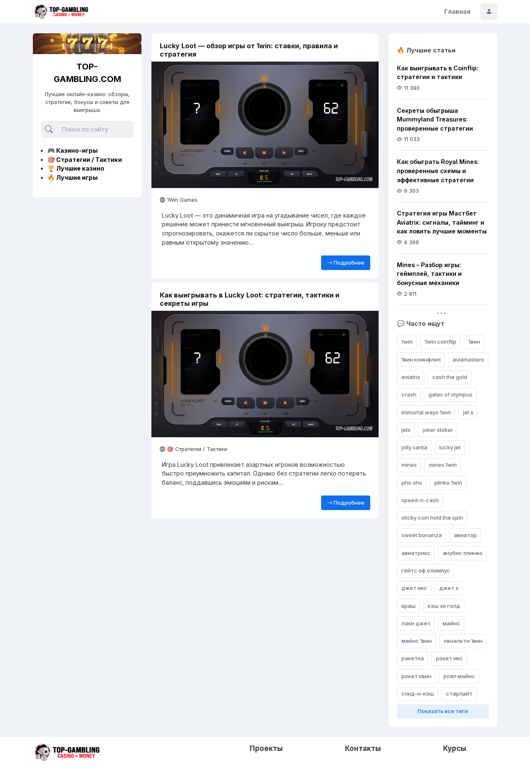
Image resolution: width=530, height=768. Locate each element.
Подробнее (345, 262)
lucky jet (450, 447)
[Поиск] (87, 129)
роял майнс (459, 676)
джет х (448, 588)
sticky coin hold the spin (432, 517)
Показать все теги (443, 711)
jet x (468, 412)
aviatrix (410, 377)
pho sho (411, 482)
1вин (474, 341)
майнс (451, 623)
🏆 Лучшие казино (75, 168)
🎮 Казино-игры (72, 150)
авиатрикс (416, 553)
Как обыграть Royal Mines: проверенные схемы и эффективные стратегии (438, 170)
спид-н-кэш (417, 693)
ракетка (412, 658)
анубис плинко (463, 553)
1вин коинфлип (421, 359)
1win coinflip (440, 341)
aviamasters (468, 359)
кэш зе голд (444, 605)
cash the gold (449, 377)
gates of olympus (450, 394)
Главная (457, 11)
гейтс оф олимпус (425, 570)
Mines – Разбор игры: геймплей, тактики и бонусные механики (429, 273)
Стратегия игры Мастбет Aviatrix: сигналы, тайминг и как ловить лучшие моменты (442, 222)
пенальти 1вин (463, 640)
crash (408, 394)
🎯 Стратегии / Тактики (84, 159)
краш (408, 605)
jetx (406, 429)
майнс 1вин (416, 640)
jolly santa (414, 447)
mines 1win (443, 464)
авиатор (465, 535)
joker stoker (438, 429)
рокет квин (416, 676)
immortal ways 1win (426, 412)
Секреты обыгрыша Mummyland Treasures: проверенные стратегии (435, 119)
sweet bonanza (421, 535)
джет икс (414, 588)
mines (409, 464)
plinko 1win (448, 482)
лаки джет (416, 623)
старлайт (459, 693)
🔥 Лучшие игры (72, 177)
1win (407, 341)
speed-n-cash (420, 500)
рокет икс (449, 658)
